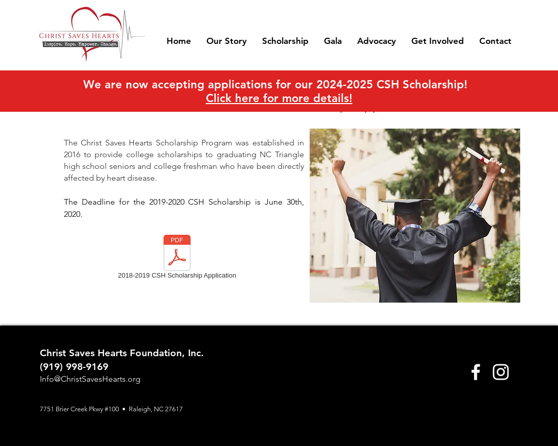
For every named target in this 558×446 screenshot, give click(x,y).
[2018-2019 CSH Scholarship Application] (177, 259)
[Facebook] (475, 372)
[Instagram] (500, 372)
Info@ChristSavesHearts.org (90, 379)
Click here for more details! (279, 98)
